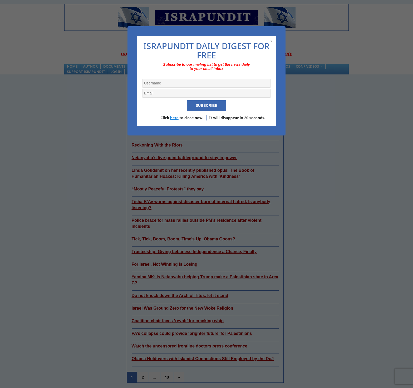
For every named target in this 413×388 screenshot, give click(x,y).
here (174, 117)
